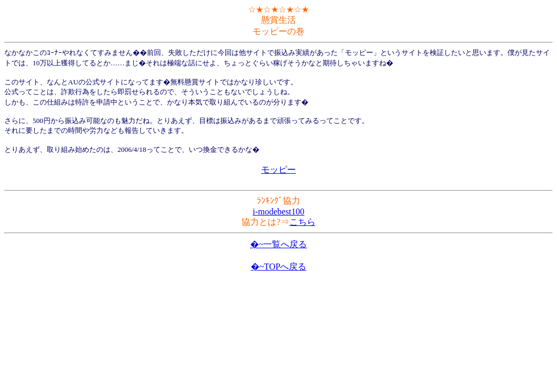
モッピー (278, 169)
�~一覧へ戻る (278, 244)
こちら (302, 221)
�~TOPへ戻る (279, 266)
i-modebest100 (278, 211)
